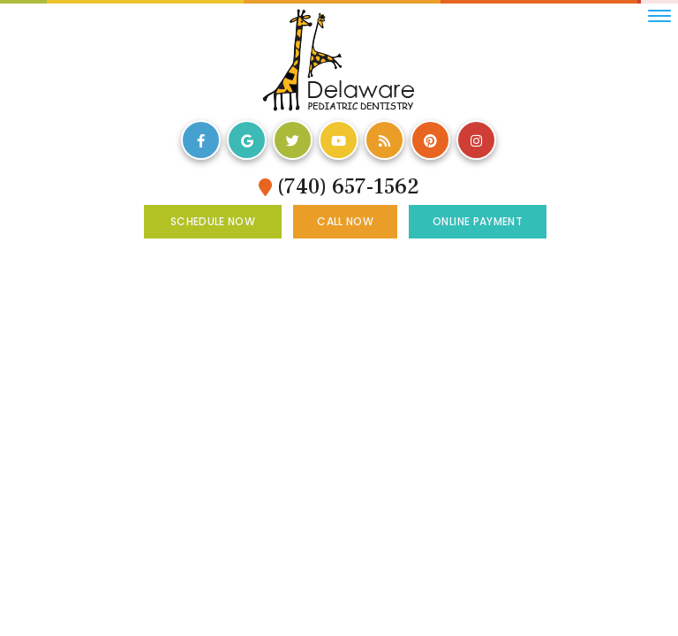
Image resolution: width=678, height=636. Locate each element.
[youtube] (338, 140)
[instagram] (476, 140)
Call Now (345, 221)
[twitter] (293, 140)
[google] (247, 140)
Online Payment (478, 221)
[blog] (384, 140)
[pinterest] (430, 140)
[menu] (659, 16)
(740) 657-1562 (339, 187)
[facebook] (201, 140)
